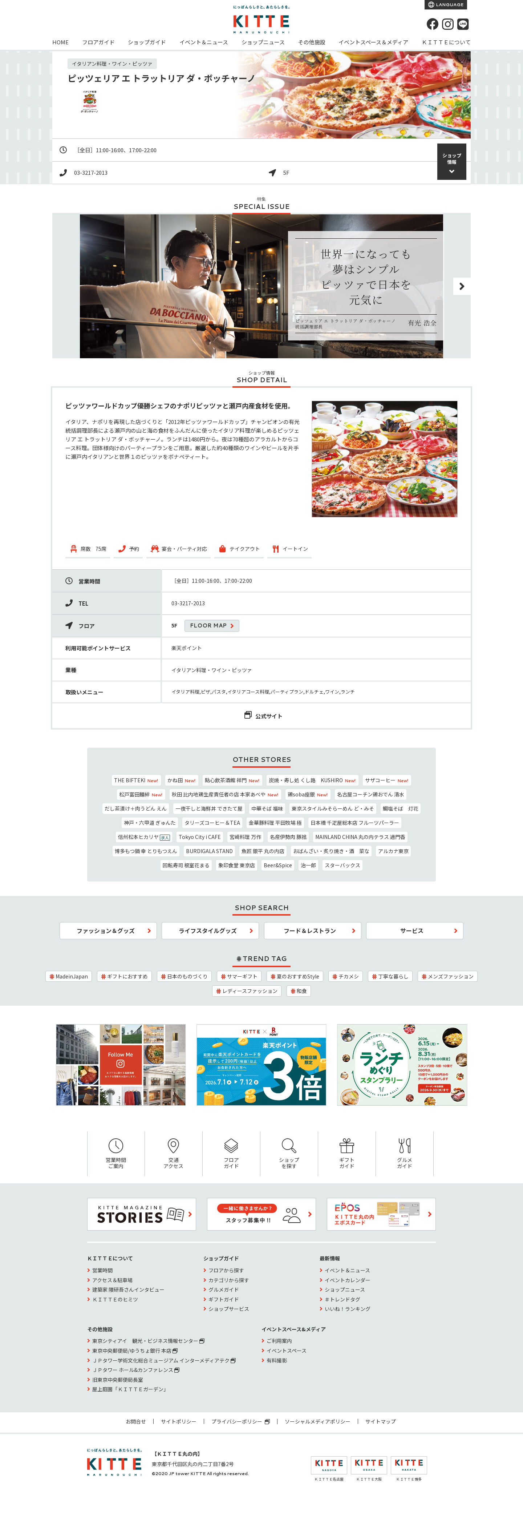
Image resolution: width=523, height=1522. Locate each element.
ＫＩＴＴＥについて (446, 42)
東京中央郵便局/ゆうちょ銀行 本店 (135, 1350)
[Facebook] (432, 24)
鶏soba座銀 (308, 794)
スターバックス (342, 865)
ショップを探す (289, 1154)
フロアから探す (226, 1270)
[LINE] (463, 24)
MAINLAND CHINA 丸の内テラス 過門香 (360, 836)
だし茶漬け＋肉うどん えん (136, 808)
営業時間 (102, 1270)
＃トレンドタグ (342, 1299)
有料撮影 (277, 1360)
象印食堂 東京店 (236, 865)
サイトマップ (380, 1421)
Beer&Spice (278, 865)
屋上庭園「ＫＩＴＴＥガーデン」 (130, 1389)
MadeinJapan (72, 976)
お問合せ (136, 1421)
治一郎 (308, 865)
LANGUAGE (449, 4)
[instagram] (448, 24)
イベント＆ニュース (203, 42)
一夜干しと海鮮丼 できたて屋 (209, 808)
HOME (60, 42)
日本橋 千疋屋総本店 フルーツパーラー (355, 822)
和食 (302, 990)
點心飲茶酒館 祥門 (232, 780)
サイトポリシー (178, 1421)
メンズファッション (451, 976)
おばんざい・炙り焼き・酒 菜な (331, 851)
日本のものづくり (187, 976)
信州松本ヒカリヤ (144, 837)
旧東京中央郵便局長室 (117, 1379)
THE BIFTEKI (136, 780)
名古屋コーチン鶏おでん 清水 (370, 794)
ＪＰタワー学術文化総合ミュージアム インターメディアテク (164, 1360)
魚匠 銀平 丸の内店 (263, 851)
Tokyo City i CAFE (200, 836)
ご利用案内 (279, 1340)
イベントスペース (287, 1350)
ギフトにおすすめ (127, 976)
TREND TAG (265, 958)
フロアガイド (98, 42)
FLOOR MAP (208, 625)
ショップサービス (228, 1308)
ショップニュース (263, 42)
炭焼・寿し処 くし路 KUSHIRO (312, 780)
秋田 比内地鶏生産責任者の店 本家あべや (225, 794)
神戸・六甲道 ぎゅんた (150, 822)
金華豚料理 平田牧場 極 (275, 822)
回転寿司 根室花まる (186, 865)
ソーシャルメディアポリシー (317, 1421)
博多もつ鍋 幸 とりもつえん (146, 851)
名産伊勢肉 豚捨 (288, 836)
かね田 (181, 780)
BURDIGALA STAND (209, 851)
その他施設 (311, 42)
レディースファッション (249, 990)
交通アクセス (173, 1154)
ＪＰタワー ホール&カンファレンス (135, 1369)
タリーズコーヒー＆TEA (212, 822)
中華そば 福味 (267, 808)
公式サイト (269, 716)
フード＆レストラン (310, 930)
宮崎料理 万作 (245, 836)
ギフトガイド (346, 1154)
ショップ (451, 158)
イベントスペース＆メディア (373, 42)
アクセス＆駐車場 (112, 1280)
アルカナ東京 (393, 851)
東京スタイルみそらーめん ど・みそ (333, 808)
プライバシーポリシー (240, 1421)
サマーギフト (242, 976)
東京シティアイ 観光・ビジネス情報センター (148, 1340)
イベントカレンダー (347, 1280)
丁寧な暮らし (393, 976)
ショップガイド (147, 42)
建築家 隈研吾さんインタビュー (128, 1289)
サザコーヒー (387, 780)
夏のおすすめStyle (298, 976)
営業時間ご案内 (116, 1154)
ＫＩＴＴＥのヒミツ (115, 1299)
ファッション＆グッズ (106, 930)
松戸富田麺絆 (141, 794)
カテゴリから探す (228, 1280)
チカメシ (348, 976)
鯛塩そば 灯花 (400, 808)
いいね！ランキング (347, 1308)
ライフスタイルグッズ (208, 930)
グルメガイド (404, 1154)
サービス (411, 930)
